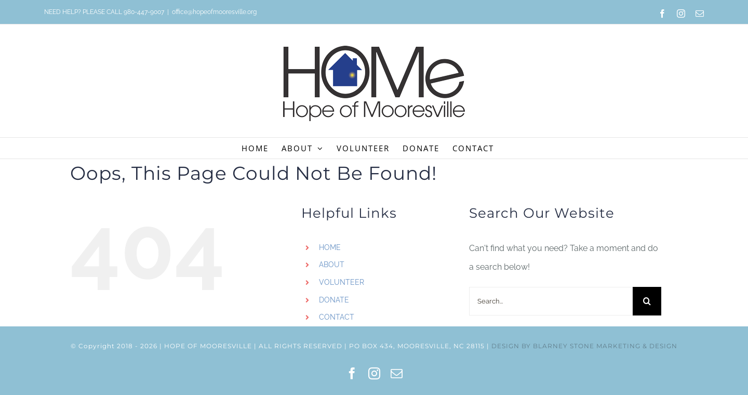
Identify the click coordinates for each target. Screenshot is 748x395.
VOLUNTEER (341, 282)
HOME (330, 247)
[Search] (647, 301)
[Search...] (551, 301)
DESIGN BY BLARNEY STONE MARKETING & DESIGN (584, 346)
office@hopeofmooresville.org (214, 12)
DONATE (334, 300)
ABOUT (331, 264)
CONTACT (336, 317)
